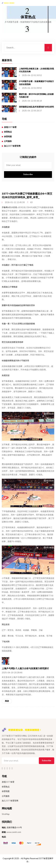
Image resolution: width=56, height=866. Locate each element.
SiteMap (6, 814)
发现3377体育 (10, 127)
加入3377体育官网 (12, 146)
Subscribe (28, 174)
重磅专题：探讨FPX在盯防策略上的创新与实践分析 (36, 95)
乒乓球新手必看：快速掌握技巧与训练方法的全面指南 (36, 82)
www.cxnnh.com (14, 832)
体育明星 (8, 136)
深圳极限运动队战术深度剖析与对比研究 (36, 107)
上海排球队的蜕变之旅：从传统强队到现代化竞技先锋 (36, 70)
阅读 (7, 701)
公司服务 (8, 141)
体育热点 (8, 132)
